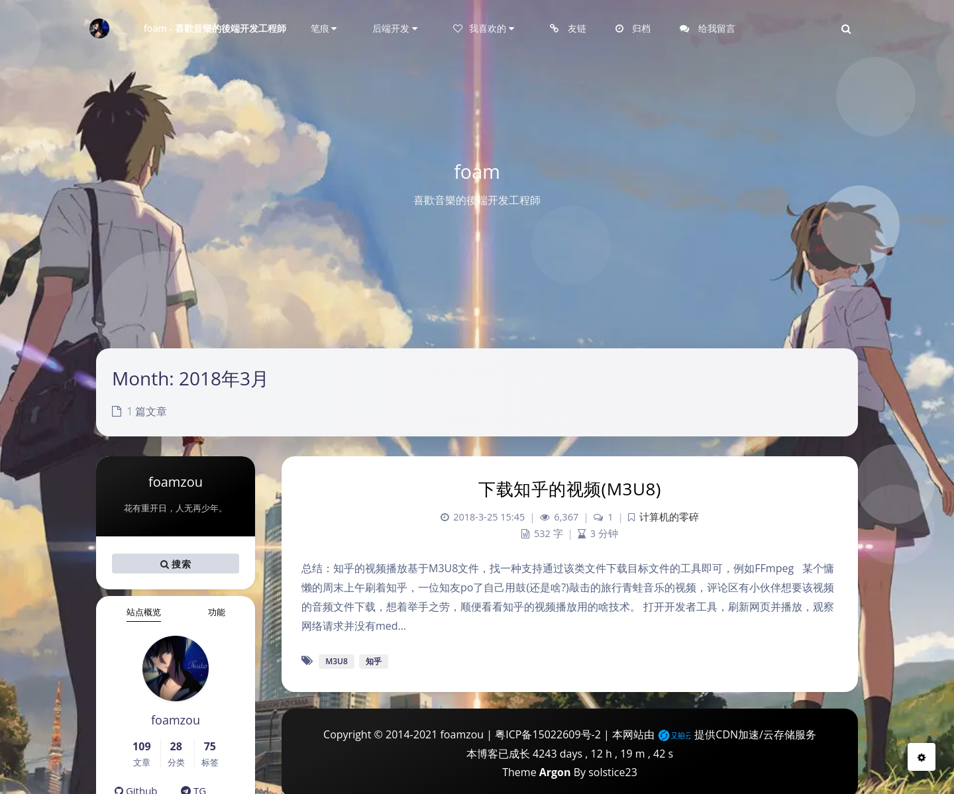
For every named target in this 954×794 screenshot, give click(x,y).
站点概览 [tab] (144, 612)
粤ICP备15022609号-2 (548, 734)
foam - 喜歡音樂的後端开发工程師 (215, 28)
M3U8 (336, 661)
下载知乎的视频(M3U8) (569, 489)
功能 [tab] (216, 612)
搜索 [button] (175, 563)
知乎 (374, 661)
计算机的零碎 (669, 517)
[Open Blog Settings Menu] (921, 757)
